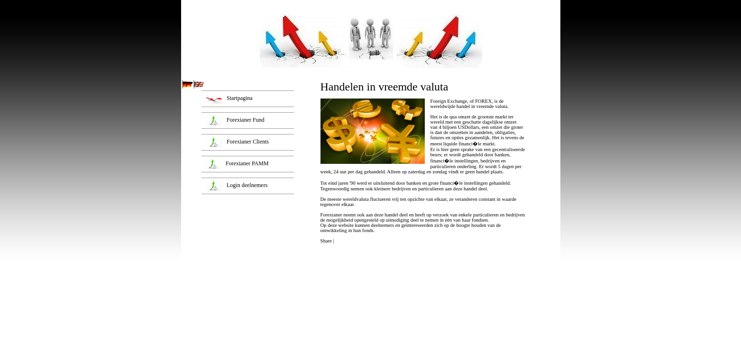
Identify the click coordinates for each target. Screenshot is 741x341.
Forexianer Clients (246, 141)
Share (326, 240)
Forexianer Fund (244, 120)
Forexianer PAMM (246, 163)
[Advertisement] (248, 256)
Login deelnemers (245, 185)
